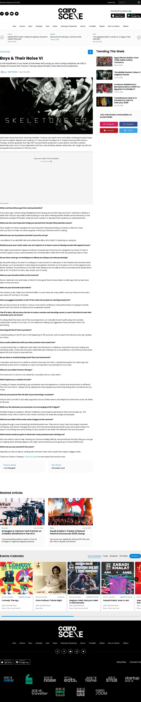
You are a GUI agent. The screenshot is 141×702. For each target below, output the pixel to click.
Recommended (94, 556)
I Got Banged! (9, 468)
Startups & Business (69, 26)
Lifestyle (39, 26)
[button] (139, 37)
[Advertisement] (43, 481)
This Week (123, 556)
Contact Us (135, 662)
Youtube (110, 130)
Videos (125, 26)
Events (22, 26)
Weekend (114, 556)
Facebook (130, 124)
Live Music (61, 597)
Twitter (130, 130)
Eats (47, 26)
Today (105, 556)
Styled (101, 26)
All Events (134, 556)
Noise (55, 26)
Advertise (121, 662)
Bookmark (111, 2)
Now (14, 26)
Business (5, 528)
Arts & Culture (113, 26)
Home (82, 26)
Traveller (92, 26)
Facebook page (30, 457)
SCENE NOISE (5, 52)
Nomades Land (58, 468)
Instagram (110, 124)
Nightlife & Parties (25, 597)
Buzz (30, 26)
